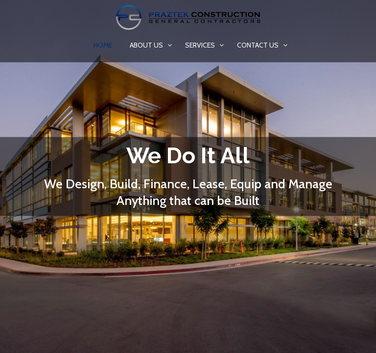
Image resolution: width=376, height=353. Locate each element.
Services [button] (200, 45)
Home (103, 45)
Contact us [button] (258, 45)
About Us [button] (147, 45)
